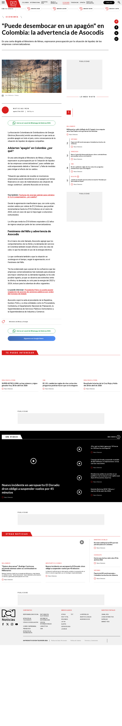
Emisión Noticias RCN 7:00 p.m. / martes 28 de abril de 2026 (103, 490)
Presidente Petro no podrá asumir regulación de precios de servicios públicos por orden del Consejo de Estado (31, 292)
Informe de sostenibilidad (45, 619)
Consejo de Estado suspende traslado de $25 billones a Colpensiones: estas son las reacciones (105, 461)
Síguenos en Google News (31, 338)
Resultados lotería (8, 380)
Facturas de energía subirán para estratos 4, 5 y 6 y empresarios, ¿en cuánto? (31, 196)
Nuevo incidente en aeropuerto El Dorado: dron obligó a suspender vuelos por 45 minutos (31, 488)
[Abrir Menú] (3, 2)
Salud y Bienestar (54, 2)
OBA (41, 629)
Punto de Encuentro (90, 2)
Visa (72, 164)
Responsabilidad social (31, 614)
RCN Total (64, 617)
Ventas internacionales (45, 623)
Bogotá (73, 176)
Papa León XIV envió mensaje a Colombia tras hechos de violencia (88, 142)
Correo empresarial (29, 626)
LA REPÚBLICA (84, 614)
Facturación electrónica (44, 615)
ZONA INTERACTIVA (108, 617)
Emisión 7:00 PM (85, 8)
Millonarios (71, 126)
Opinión (82, 2)
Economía (66, 2)
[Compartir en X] (116, 33)
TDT (72, 614)
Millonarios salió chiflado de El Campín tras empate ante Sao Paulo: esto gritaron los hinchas (86, 130)
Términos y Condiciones (91, 640)
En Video (12, 437)
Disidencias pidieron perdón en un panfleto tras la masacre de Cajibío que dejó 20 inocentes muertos (105, 476)
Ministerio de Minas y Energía (18, 321)
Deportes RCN (44, 2)
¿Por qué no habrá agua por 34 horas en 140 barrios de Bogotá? (104, 447)
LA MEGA (64, 629)
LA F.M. (63, 622)
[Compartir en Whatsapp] (116, 39)
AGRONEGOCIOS (85, 619)
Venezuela (74, 151)
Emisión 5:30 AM (33, 8)
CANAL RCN (109, 2)
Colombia (25, 2)
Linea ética (44, 626)
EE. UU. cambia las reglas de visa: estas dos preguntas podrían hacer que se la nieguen (87, 167)
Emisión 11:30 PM (112, 8)
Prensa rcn (26, 629)
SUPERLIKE (105, 619)
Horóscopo (98, 555)
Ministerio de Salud (100, 540)
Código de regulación (30, 622)
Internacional (35, 2)
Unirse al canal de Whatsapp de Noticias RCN (31, 123)
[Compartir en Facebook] (116, 27)
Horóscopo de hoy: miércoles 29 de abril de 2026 (106, 559)
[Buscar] (119, 2)
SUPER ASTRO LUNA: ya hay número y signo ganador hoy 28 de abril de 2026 (19, 384)
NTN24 (63, 614)
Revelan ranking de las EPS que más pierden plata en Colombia (106, 544)
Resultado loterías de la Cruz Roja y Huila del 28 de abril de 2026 (100, 384)
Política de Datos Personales (59, 640)
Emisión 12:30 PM (59, 8)
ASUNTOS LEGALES (85, 617)
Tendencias (74, 2)
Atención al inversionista (27, 632)
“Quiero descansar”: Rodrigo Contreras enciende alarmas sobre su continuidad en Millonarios (19, 568)
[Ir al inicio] (13, 3)
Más (114, 437)
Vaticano (74, 139)
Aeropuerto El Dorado (54, 563)
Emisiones (8, 9)
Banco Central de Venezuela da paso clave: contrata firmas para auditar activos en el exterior (89, 155)
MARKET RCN (105, 622)
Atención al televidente (27, 619)
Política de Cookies (76, 640)
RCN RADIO (64, 619)
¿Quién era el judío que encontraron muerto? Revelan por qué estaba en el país (88, 180)
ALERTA (63, 624)
